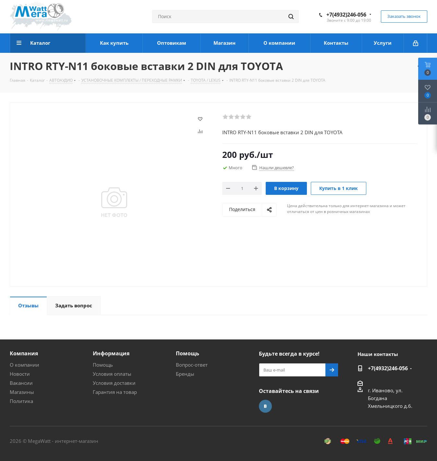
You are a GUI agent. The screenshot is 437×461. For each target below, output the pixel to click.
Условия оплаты (112, 374)
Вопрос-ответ (192, 364)
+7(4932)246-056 (346, 14)
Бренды (185, 374)
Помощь (103, 364)
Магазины (22, 392)
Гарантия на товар (115, 392)
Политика (21, 401)
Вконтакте (265, 406)
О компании (24, 364)
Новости (20, 374)
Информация (111, 353)
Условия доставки (114, 383)
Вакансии (21, 383)
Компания (24, 353)
